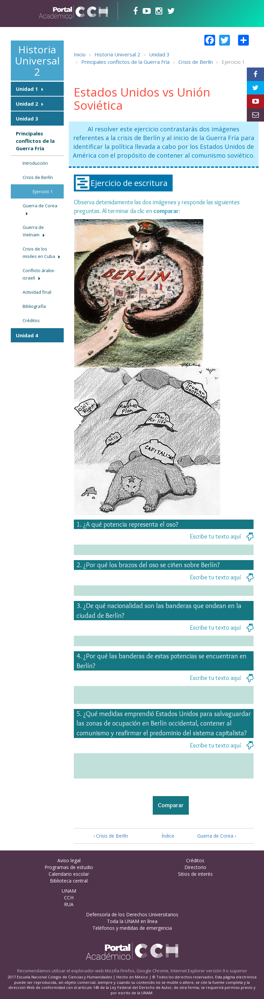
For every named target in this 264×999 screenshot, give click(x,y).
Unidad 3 (27, 118)
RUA (69, 904)
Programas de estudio (69, 867)
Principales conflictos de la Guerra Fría (35, 141)
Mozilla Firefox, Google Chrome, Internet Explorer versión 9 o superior (176, 971)
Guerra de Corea (40, 206)
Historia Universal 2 (37, 61)
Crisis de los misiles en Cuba (39, 252)
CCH (69, 897)
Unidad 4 (27, 335)
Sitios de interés (195, 874)
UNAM (69, 891)
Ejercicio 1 (43, 191)
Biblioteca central (69, 880)
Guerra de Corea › (216, 836)
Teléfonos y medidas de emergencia (132, 928)
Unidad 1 (27, 88)
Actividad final (37, 292)
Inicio (80, 54)
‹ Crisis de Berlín (110, 836)
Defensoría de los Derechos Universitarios (132, 914)
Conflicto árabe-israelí (39, 274)
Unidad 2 (27, 103)
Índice (166, 836)
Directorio (195, 867)
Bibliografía (34, 306)
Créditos (31, 320)
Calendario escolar (69, 874)
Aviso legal (69, 860)
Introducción (35, 163)
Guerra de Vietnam (33, 231)
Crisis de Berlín (38, 177)
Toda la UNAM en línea (132, 921)
